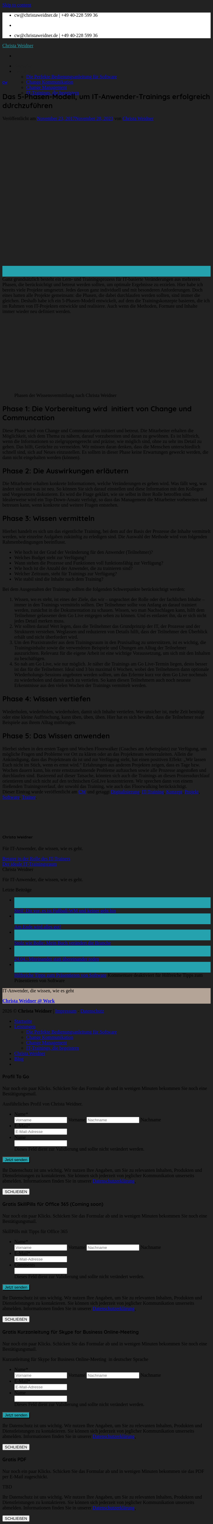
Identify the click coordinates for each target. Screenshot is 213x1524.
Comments (24, 1264)
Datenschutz (92, 1011)
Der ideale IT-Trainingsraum (29, 864)
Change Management (46, 87)
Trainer (29, 797)
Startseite (23, 65)
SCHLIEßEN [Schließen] (16, 1191)
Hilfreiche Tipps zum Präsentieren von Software (60, 975)
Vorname (76, 1119)
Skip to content (16, 4)
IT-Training (153, 791)
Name (21, 1114)
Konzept (174, 791)
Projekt (191, 791)
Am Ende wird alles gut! (37, 926)
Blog (19, 1058)
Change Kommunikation (49, 82)
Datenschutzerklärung (114, 1180)
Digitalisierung (125, 791)
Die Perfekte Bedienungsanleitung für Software (71, 76)
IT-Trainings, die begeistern (52, 1048)
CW (4, 82)
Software (11, 797)
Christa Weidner (17, 45)
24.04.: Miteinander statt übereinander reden (56, 959)
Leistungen (25, 71)
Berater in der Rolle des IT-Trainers (36, 858)
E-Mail (22, 1125)
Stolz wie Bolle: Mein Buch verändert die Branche (62, 942)
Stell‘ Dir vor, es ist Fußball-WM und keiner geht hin (65, 910)
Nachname (151, 1119)
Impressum (65, 1011)
